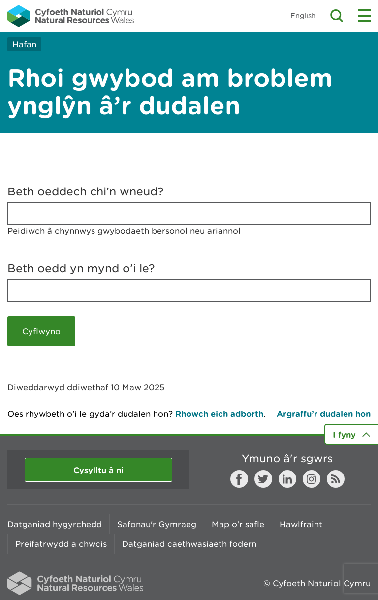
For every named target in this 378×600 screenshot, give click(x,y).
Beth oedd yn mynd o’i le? (81, 268)
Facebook (239, 479)
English (302, 15)
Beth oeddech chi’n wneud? (85, 191)
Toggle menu (364, 16)
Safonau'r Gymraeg (156, 524)
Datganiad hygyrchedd (54, 524)
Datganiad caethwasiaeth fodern (189, 544)
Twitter (263, 479)
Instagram (311, 479)
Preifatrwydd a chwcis (61, 544)
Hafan (24, 44)
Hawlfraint (301, 524)
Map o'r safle (238, 524)
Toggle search (336, 16)
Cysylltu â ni (98, 469)
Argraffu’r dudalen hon (324, 413)
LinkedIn (287, 479)
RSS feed (336, 479)
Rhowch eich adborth (219, 413)
